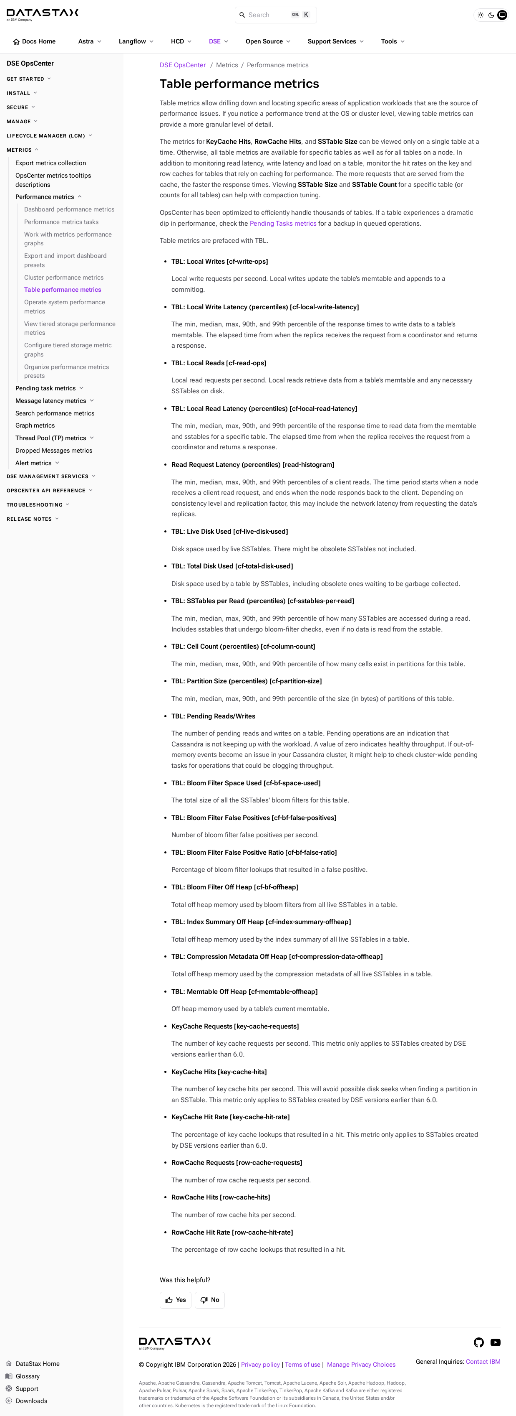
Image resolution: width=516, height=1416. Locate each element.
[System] (502, 15)
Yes (175, 1300)
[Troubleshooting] (61, 505)
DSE (219, 41)
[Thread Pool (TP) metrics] (66, 438)
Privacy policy (260, 1364)
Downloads (26, 1401)
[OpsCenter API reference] (61, 491)
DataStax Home (32, 1364)
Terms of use (302, 1364)
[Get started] (61, 79)
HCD (182, 41)
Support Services (336, 41)
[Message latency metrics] (66, 401)
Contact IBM (483, 1361)
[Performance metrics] (66, 197)
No (209, 1300)
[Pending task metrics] (66, 388)
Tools (393, 41)
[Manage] (61, 122)
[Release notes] (61, 519)
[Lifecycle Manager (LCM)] (61, 136)
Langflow (137, 41)
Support (21, 1389)
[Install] (61, 93)
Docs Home (33, 42)
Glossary (22, 1376)
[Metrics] (61, 150)
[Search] (276, 15)
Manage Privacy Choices (361, 1364)
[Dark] (491, 15)
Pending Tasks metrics (283, 223)
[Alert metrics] (66, 463)
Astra (90, 41)
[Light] (481, 15)
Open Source (269, 41)
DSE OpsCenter (183, 65)
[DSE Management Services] (61, 476)
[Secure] (61, 107)
